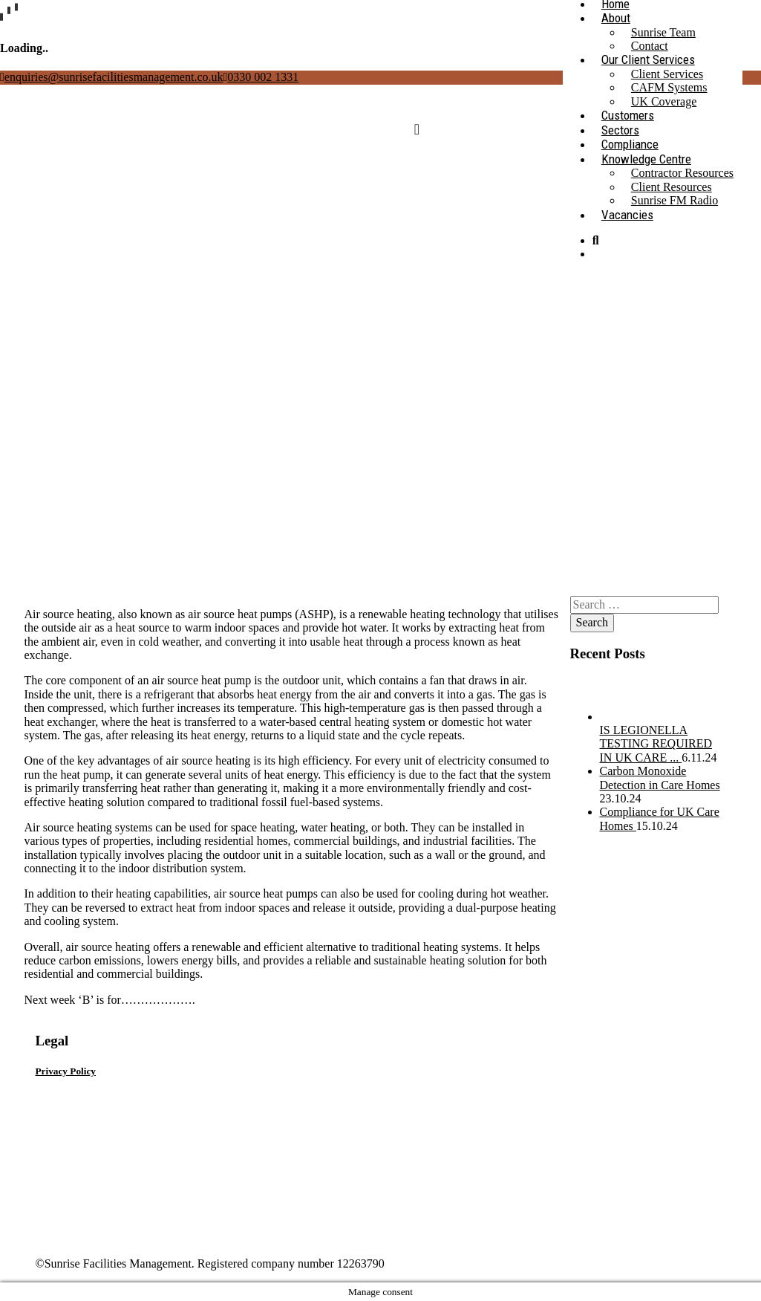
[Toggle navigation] (417, 129)
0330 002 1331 (260, 77)
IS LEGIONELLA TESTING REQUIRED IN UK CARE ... (656, 744)
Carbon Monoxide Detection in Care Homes (660, 778)
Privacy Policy (66, 1071)
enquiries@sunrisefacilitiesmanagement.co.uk (111, 77)
